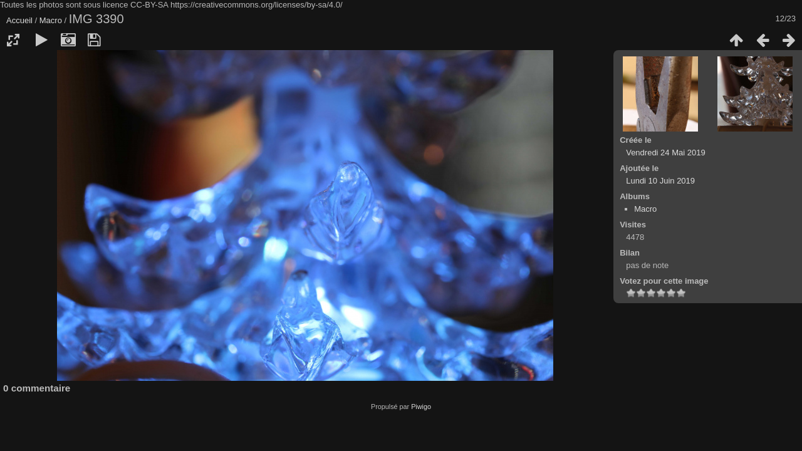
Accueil (19, 20)
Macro (50, 20)
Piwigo (421, 406)
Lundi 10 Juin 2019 (660, 180)
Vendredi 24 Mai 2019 (665, 152)
